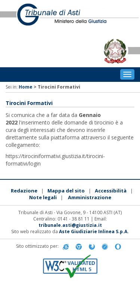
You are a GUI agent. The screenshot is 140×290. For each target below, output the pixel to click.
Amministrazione (89, 197)
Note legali (43, 197)
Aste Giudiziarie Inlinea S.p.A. (94, 231)
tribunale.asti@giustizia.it (70, 225)
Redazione (24, 190)
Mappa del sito (66, 190)
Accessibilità (111, 190)
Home (25, 87)
